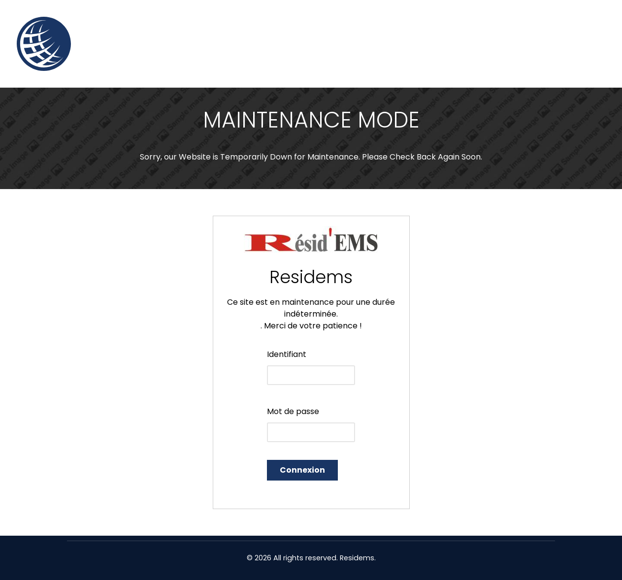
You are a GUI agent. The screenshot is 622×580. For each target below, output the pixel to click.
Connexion (302, 470)
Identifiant (286, 354)
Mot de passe (293, 411)
